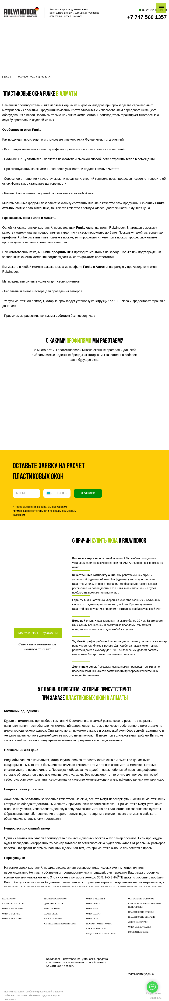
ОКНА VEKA (92, 918)
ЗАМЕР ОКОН (51, 914)
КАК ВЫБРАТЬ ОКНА (96, 928)
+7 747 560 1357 (147, 17)
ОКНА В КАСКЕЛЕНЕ (12, 908)
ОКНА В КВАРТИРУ (95, 899)
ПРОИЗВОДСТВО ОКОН (55, 899)
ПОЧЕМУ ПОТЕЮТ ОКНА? (99, 924)
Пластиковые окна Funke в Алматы (34, 77)
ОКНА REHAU (93, 903)
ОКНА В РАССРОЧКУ (12, 918)
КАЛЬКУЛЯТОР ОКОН (13, 903)
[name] (26, 493)
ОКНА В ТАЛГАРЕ (11, 914)
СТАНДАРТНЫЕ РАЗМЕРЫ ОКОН (60, 924)
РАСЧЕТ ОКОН (9, 899)
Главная (6, 77)
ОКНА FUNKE (93, 908)
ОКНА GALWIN (93, 914)
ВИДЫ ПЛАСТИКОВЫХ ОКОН (100, 933)
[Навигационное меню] (161, 7)
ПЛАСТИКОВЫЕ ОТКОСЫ (141, 912)
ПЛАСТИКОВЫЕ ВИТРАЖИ (141, 917)
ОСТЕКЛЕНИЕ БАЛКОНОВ (141, 899)
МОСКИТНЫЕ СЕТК (138, 932)
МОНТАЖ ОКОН (52, 908)
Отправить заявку (88, 493)
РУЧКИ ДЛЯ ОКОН (53, 918)
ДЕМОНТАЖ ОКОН (53, 903)
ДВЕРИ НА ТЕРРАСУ (138, 922)
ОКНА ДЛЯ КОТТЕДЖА (139, 927)
